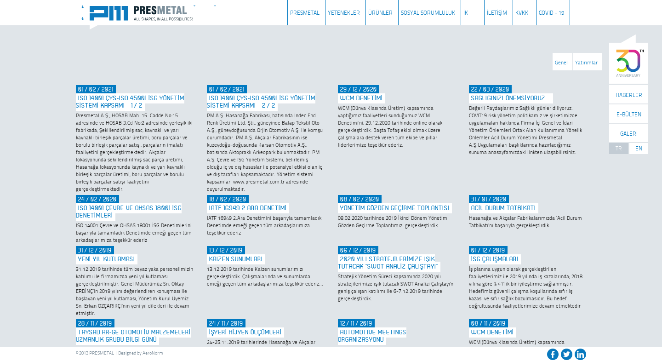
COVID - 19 (551, 13)
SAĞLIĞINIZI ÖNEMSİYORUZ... (511, 98)
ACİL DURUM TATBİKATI (503, 208)
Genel (561, 62)
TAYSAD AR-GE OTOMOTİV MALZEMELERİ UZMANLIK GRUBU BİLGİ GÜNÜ (133, 336)
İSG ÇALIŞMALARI (495, 259)
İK (465, 13)
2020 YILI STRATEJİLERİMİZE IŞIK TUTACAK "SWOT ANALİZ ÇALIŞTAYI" (388, 263)
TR (619, 148)
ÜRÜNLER (380, 13)
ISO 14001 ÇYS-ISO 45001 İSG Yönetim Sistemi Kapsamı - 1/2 (130, 102)
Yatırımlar (586, 62)
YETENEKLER (344, 13)
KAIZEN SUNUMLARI (236, 259)
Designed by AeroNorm (140, 353)
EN (638, 148)
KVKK (521, 13)
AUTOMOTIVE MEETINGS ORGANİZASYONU (372, 336)
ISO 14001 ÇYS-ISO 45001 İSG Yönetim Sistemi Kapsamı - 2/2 (261, 102)
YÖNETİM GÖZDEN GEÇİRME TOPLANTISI (395, 208)
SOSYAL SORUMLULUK (428, 13)
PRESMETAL (305, 13)
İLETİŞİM (497, 13)
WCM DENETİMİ (361, 98)
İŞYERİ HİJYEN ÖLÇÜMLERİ (245, 332)
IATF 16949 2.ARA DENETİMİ (248, 208)
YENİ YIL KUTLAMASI (106, 259)
